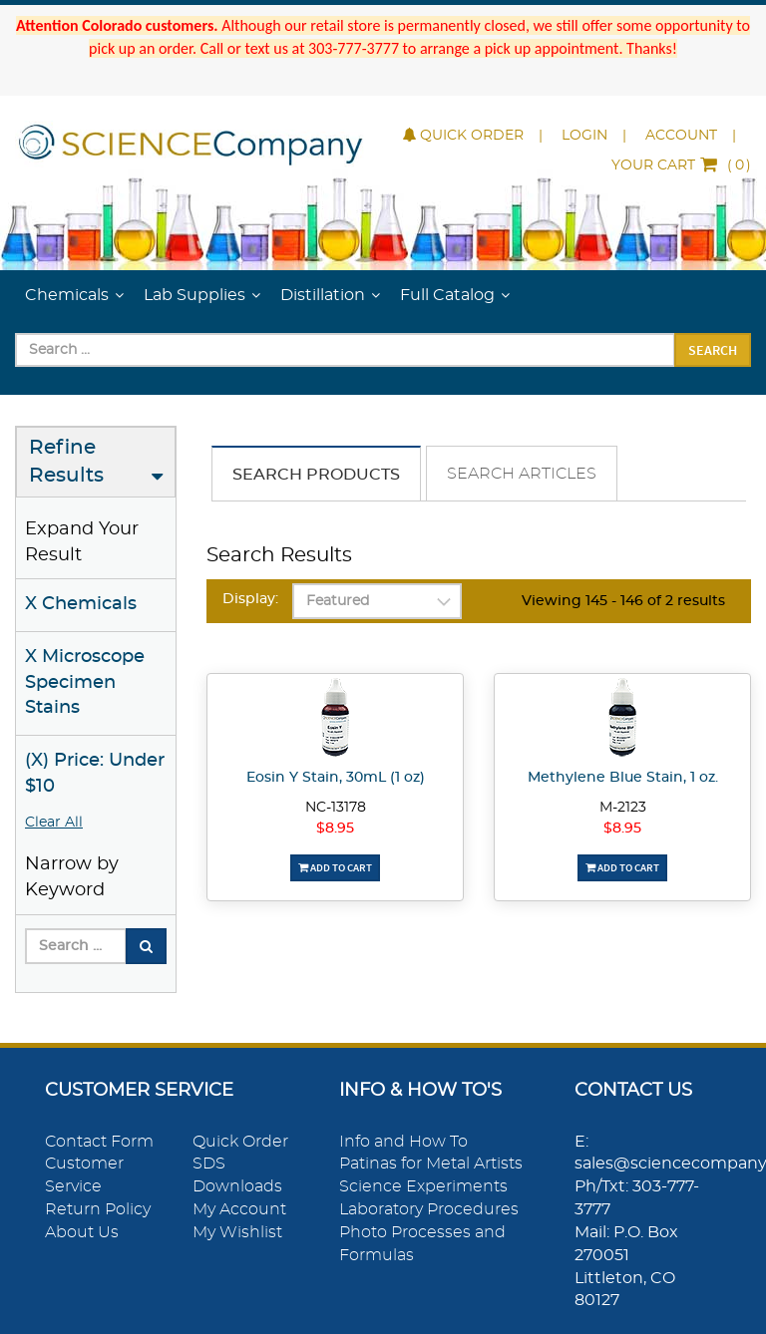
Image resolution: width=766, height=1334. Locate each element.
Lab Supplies (194, 295)
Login (584, 136)
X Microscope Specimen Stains (85, 682)
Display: (250, 599)
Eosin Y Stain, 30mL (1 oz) (335, 778)
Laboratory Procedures (429, 1209)
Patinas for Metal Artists (431, 1163)
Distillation (322, 295)
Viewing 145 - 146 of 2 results (623, 601)
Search (712, 350)
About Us (82, 1232)
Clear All (54, 823)
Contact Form (99, 1142)
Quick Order (463, 136)
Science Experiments (423, 1186)
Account (681, 136)
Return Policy (98, 1209)
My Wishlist (237, 1232)
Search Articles (521, 474)
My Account (239, 1209)
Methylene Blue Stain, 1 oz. (623, 778)
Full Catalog (447, 295)
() (681, 165)
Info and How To (403, 1142)
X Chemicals (81, 604)
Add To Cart (335, 867)
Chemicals (67, 295)
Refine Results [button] (66, 462)
